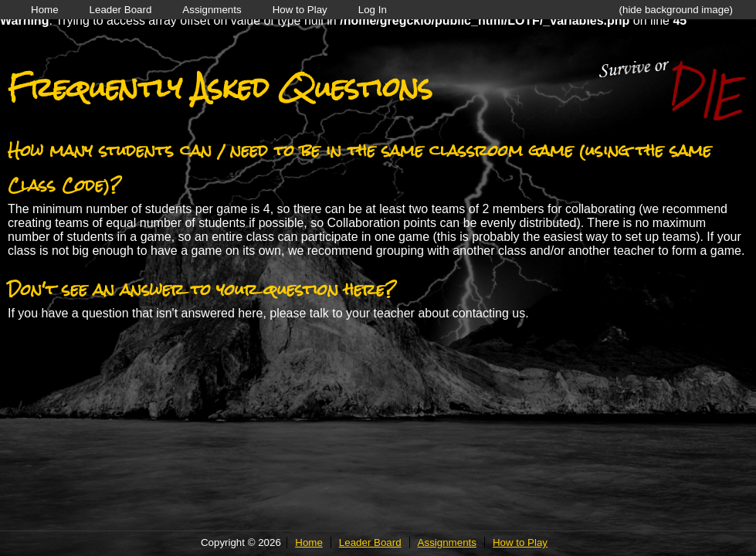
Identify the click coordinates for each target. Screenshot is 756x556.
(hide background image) (676, 9)
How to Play (300, 9)
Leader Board (121, 9)
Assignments (211, 9)
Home (45, 9)
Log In (372, 9)
